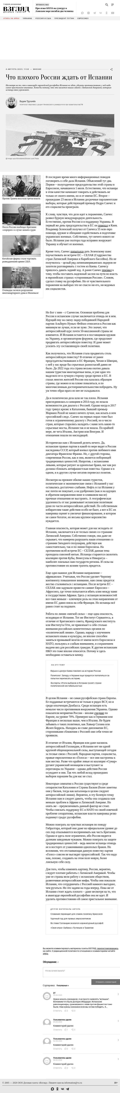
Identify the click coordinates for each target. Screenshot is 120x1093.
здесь (45, 953)
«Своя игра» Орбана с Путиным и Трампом (72, 927)
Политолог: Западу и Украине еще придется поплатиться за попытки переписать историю (80, 677)
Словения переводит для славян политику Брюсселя (77, 914)
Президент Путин (64, 18)
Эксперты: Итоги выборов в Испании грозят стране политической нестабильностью (76, 684)
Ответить (57, 1011)
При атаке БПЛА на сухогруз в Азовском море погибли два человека (54, 9)
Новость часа (43, 5)
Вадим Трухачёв (28, 101)
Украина (27, 18)
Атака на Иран (11, 18)
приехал (103, 225)
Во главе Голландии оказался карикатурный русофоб (77, 923)
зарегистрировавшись (107, 948)
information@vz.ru (73, 1083)
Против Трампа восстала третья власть (21, 198)
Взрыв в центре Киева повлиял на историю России (76, 671)
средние (99, 713)
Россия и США (43, 18)
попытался (77, 251)
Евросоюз (83, 18)
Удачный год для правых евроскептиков (71, 918)
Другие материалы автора (65, 909)
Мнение (37, 69)
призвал (107, 270)
